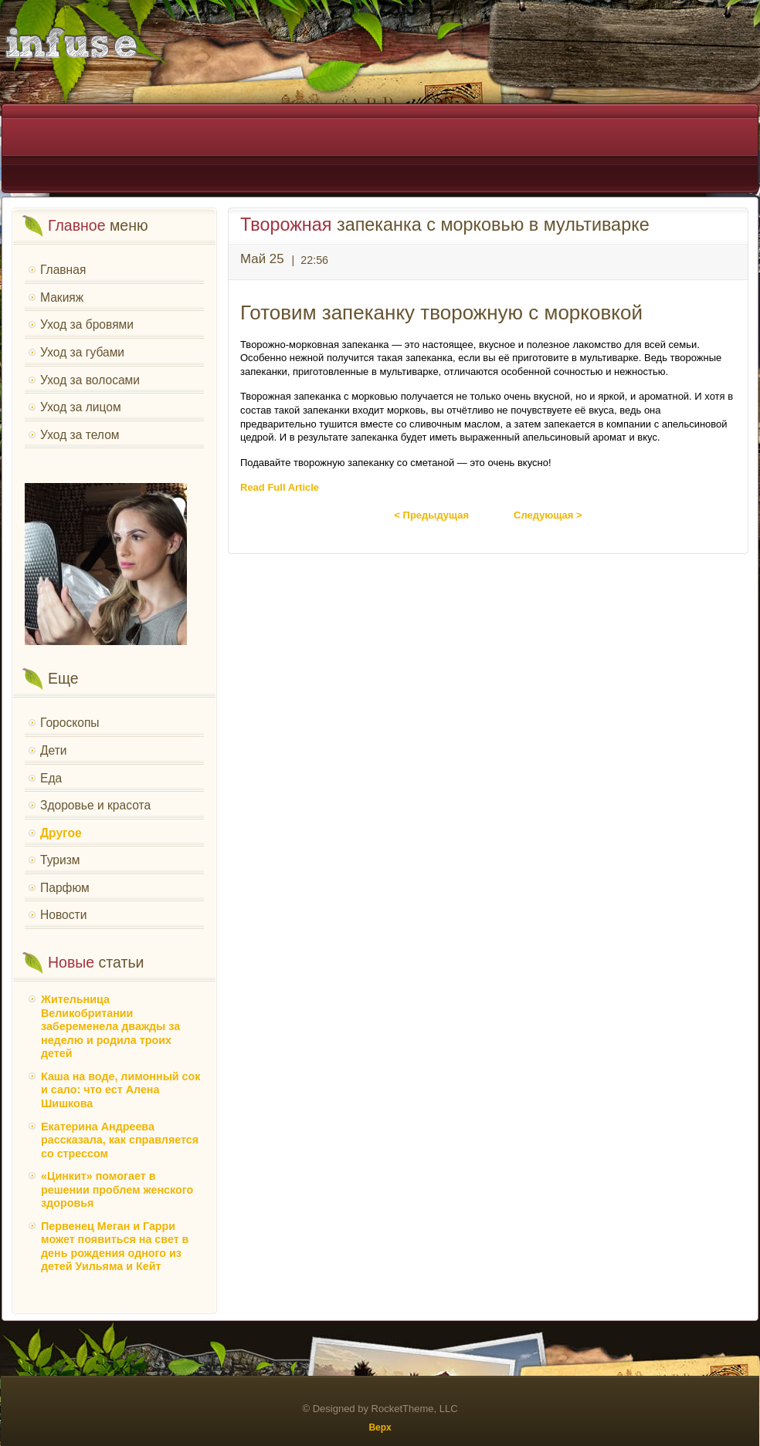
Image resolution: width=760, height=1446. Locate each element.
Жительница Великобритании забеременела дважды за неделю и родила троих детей (110, 1026)
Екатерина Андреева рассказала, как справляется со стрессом (119, 1140)
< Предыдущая (431, 515)
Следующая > (548, 515)
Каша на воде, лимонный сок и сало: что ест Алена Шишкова (120, 1090)
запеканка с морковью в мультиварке (445, 225)
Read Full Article (279, 487)
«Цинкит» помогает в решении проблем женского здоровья (117, 1189)
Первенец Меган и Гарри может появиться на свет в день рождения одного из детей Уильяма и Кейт (114, 1246)
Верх (379, 1427)
